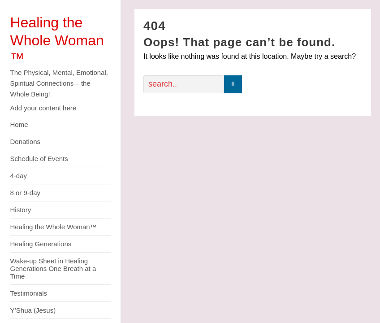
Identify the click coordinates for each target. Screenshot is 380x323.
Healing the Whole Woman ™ (57, 40)
